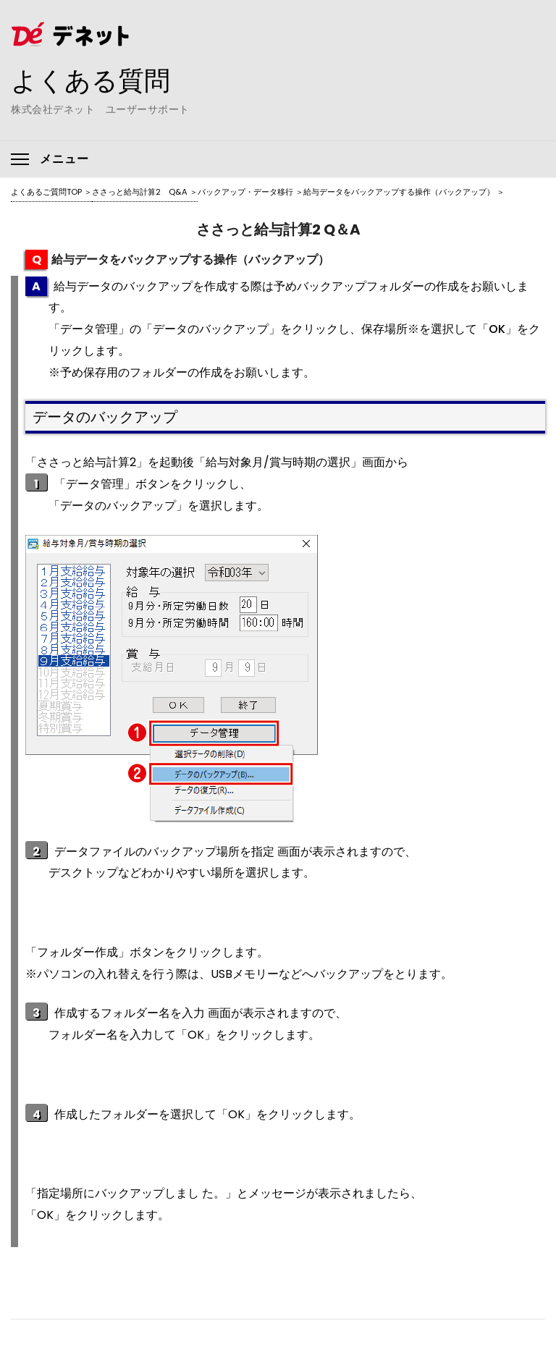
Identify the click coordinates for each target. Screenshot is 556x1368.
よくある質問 (90, 80)
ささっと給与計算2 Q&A (140, 192)
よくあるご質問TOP (46, 192)
